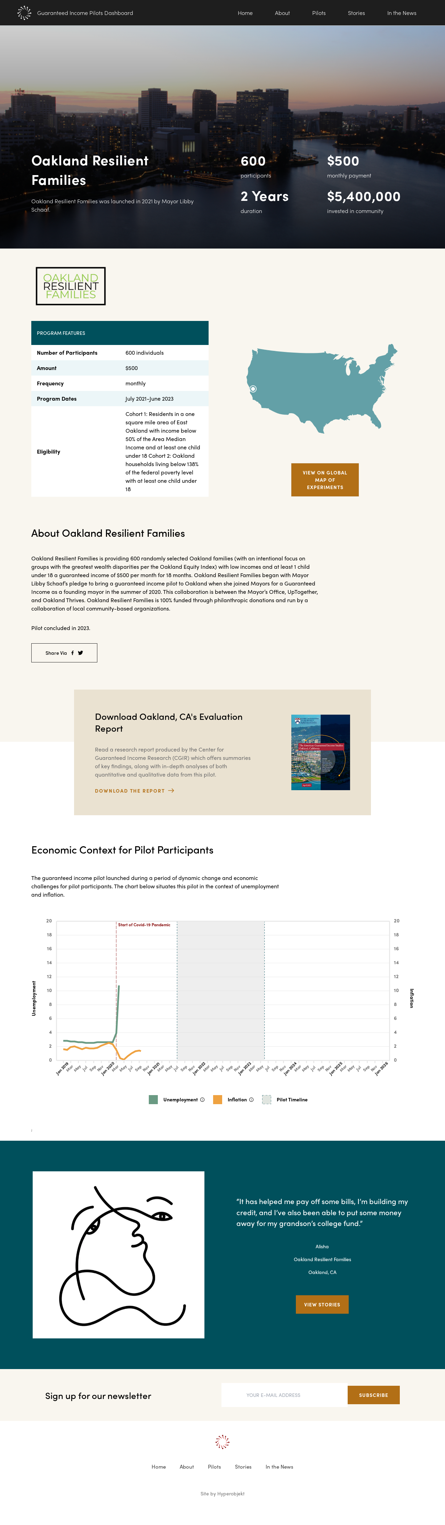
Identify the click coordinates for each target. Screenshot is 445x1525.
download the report (134, 790)
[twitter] (80, 652)
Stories (356, 13)
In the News (401, 13)
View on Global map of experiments (325, 479)
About (282, 13)
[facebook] (72, 652)
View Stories (322, 1304)
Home (245, 13)
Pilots (319, 13)
